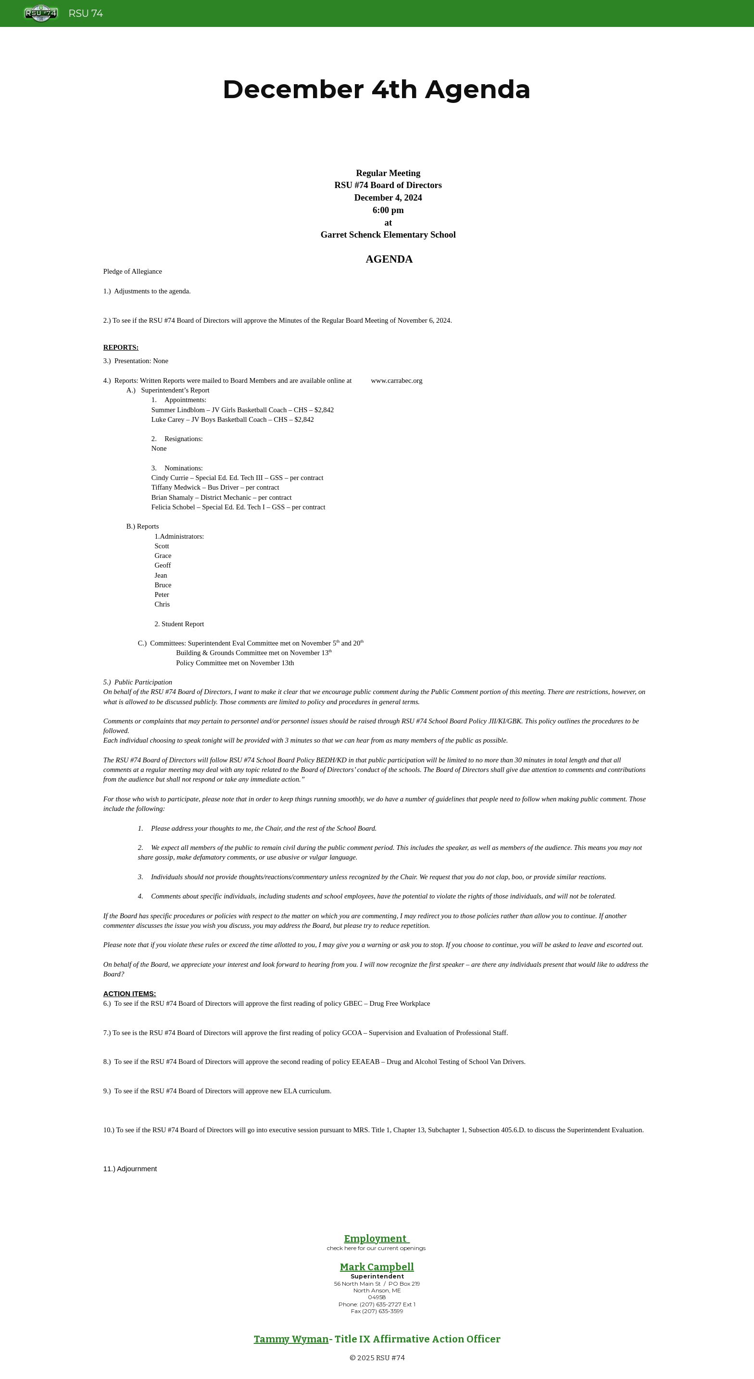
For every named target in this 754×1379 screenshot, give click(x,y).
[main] (377, 89)
